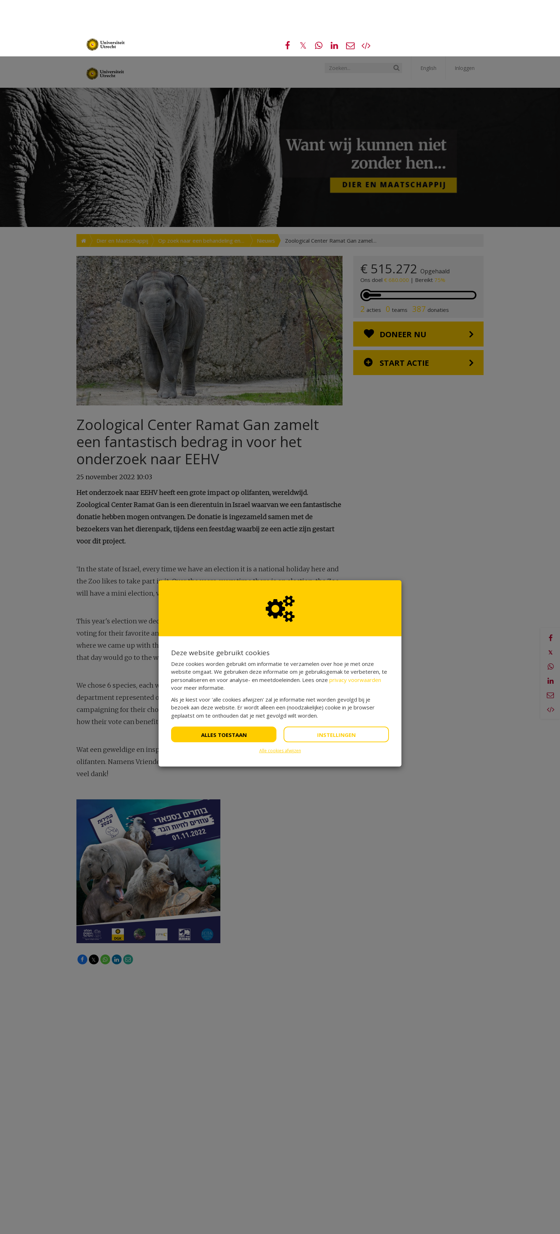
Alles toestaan (224, 678)
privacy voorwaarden (355, 623)
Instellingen (336, 678)
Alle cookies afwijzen (280, 694)
